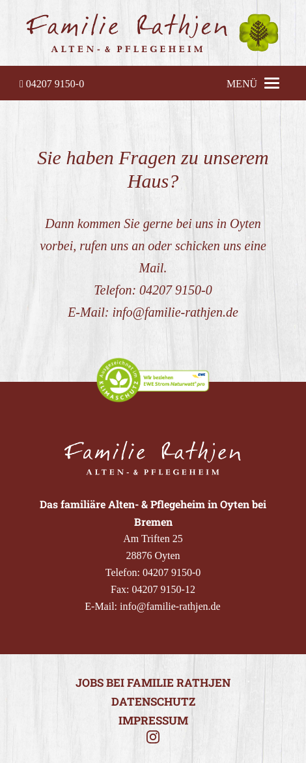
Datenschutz (153, 701)
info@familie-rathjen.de (175, 312)
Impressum (153, 720)
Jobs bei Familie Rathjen (153, 682)
